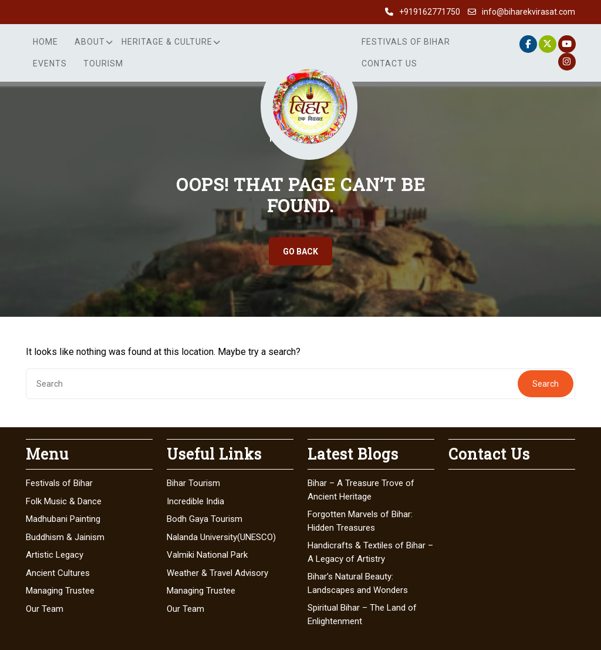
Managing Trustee (60, 590)
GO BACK (300, 251)
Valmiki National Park (207, 555)
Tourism (103, 63)
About (90, 41)
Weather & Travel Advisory (217, 573)
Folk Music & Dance (64, 501)
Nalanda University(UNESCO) (221, 537)
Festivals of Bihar (406, 41)
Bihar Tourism (193, 483)
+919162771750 (429, 11)
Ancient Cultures (58, 573)
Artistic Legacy (54, 555)
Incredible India (195, 501)
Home (45, 41)
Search (545, 383)
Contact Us (389, 63)
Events (50, 63)
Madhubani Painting (63, 519)
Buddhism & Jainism (65, 537)
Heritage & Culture (166, 41)
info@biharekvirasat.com (528, 11)
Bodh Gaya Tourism (204, 519)
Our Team (44, 609)
